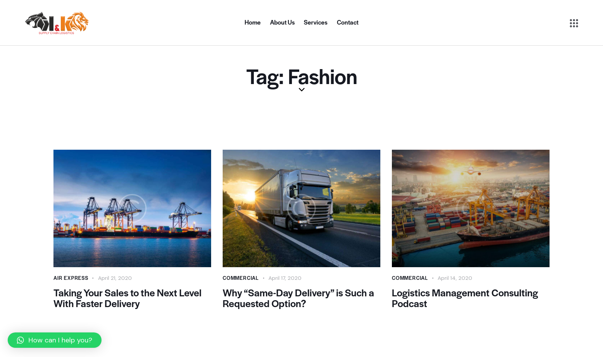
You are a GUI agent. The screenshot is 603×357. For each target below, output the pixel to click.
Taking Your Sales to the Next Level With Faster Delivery (128, 298)
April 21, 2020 (115, 277)
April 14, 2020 (455, 277)
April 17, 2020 (285, 277)
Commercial (241, 277)
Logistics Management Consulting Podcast (466, 298)
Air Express (70, 277)
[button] (55, 340)
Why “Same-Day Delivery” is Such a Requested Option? (299, 298)
